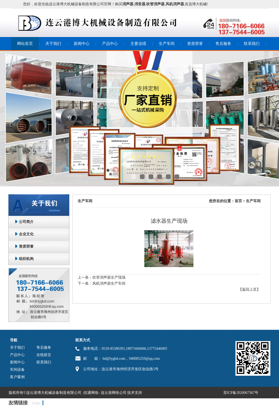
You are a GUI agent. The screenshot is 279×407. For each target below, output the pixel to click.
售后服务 (223, 43)
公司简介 (26, 222)
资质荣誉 (195, 43)
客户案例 (17, 377)
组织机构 (26, 259)
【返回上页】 (249, 289)
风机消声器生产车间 (108, 283)
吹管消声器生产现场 (108, 277)
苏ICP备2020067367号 (241, 393)
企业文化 (26, 234)
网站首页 (25, 43)
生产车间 (167, 43)
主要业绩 (138, 43)
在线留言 (43, 355)
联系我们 (252, 43)
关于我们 (53, 43)
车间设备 (17, 370)
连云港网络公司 (114, 393)
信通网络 (91, 393)
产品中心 (110, 43)
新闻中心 (82, 43)
